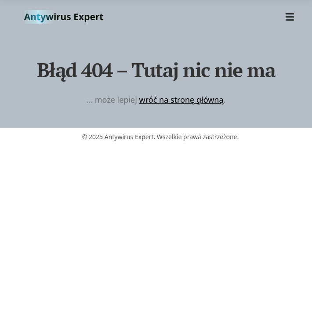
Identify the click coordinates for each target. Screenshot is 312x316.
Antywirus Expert (64, 17)
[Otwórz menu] (290, 17)
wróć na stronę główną (181, 99)
